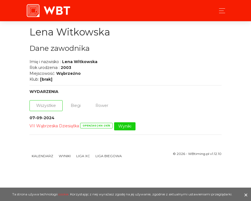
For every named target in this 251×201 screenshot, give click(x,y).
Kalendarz (42, 156)
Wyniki (124, 126)
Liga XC (83, 156)
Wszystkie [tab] (46, 105)
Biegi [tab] (76, 105)
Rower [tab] (101, 105)
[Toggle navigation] (220, 11)
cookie (63, 194)
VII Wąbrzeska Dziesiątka (54, 125)
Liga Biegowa (108, 156)
